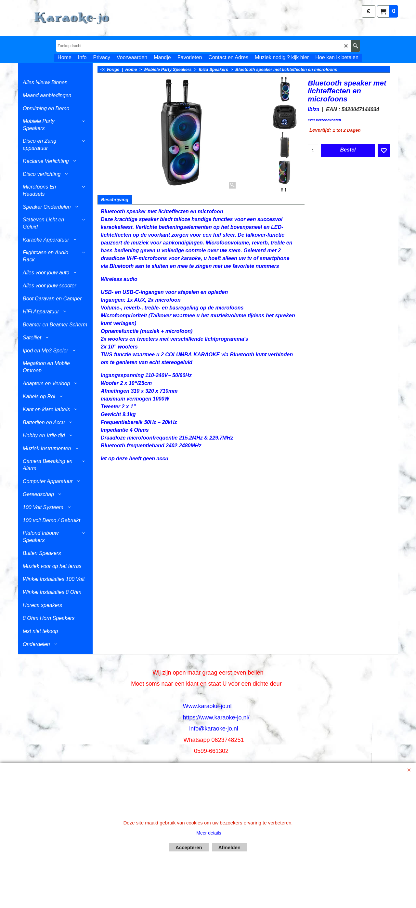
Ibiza (313, 109)
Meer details (208, 833)
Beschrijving (114, 199)
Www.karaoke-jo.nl (207, 706)
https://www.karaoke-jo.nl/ (216, 717)
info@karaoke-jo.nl (213, 728)
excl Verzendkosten (324, 120)
